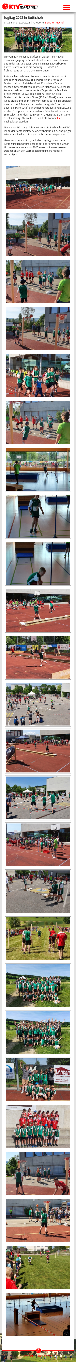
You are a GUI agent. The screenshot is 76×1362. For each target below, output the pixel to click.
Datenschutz (45, 1356)
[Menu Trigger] (66, 6)
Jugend (60, 22)
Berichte (50, 22)
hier (59, 118)
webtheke (29, 1356)
